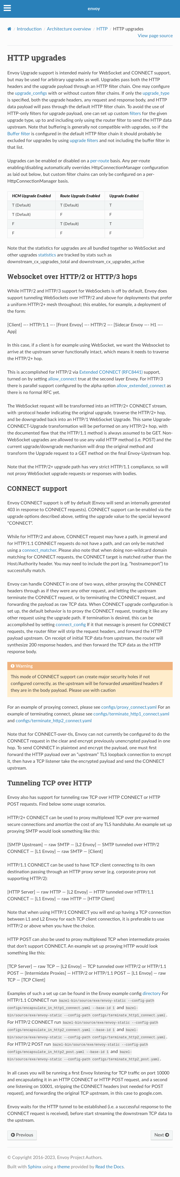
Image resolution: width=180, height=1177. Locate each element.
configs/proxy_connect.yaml (129, 707)
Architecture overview (69, 29)
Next (161, 1135)
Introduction (29, 29)
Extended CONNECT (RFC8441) (111, 372)
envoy (94, 8)
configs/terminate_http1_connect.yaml (131, 714)
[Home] (9, 28)
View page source (155, 36)
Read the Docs (109, 1167)
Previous (22, 1135)
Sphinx (34, 1167)
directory (152, 993)
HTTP (102, 29)
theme (63, 1167)
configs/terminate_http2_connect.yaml (54, 721)
